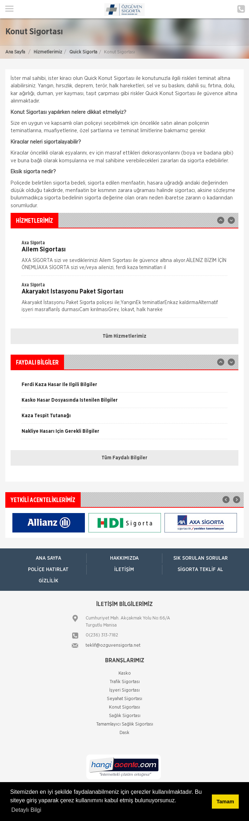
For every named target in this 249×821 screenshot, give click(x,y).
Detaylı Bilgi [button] (26, 810)
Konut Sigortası (124, 707)
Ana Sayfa (15, 52)
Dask (124, 732)
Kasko (124, 673)
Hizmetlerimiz (48, 52)
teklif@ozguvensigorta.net (113, 645)
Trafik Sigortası (125, 682)
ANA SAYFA (48, 558)
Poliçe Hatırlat (48, 569)
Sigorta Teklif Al (200, 569)
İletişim (124, 569)
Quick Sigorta (83, 52)
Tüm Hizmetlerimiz (124, 336)
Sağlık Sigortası (124, 716)
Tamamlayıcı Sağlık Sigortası (124, 724)
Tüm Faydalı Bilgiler (124, 457)
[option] (124, 257)
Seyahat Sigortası (124, 699)
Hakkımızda (124, 558)
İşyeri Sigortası (124, 690)
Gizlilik (48, 580)
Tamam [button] (225, 801)
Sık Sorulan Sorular (200, 558)
